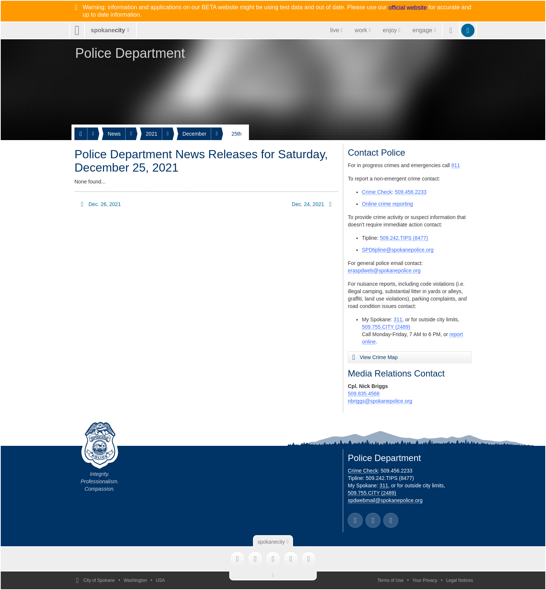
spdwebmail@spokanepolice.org (385, 500)
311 (398, 319)
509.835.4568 (364, 394)
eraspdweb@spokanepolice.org (384, 271)
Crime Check (377, 192)
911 (455, 165)
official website (407, 8)
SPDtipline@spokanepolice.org (397, 250)
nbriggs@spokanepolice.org (380, 401)
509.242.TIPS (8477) (404, 238)
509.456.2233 (411, 192)
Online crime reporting (387, 204)
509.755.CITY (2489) (386, 327)
